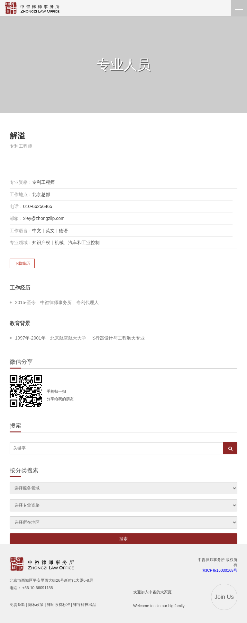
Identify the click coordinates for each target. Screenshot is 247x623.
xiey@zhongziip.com (44, 218)
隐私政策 (36, 604)
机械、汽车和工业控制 (77, 242)
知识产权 (41, 242)
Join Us (224, 597)
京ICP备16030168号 (219, 570)
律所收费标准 (58, 604)
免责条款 (17, 604)
